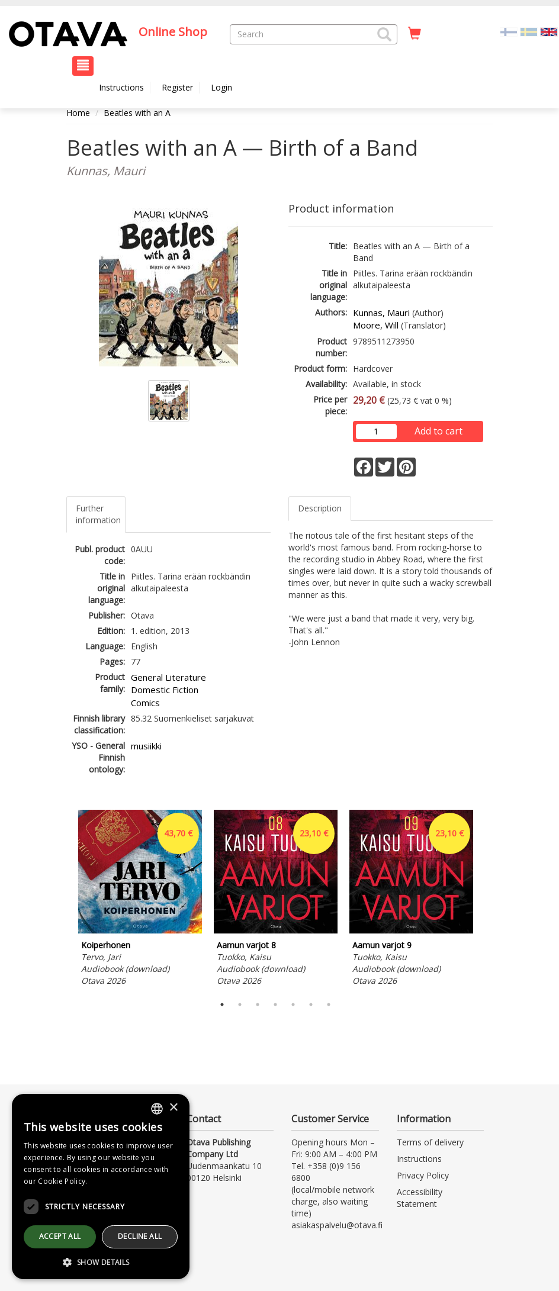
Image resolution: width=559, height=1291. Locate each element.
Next (487, 900)
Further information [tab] (98, 514)
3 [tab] (258, 1004)
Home (78, 112)
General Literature (168, 677)
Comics (145, 703)
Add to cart (438, 430)
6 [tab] (311, 1004)
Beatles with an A (137, 112)
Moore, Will (376, 325)
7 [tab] (329, 1004)
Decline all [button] (140, 1236)
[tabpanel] (140, 900)
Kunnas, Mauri (381, 312)
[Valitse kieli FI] (509, 31)
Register (177, 87)
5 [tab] (293, 1004)
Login (221, 87)
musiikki (146, 746)
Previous (63, 900)
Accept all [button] (60, 1236)
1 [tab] (222, 1004)
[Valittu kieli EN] (549, 31)
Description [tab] (320, 508)
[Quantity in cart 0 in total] (414, 34)
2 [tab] (240, 1004)
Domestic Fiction (164, 690)
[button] (384, 34)
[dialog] (100, 1186)
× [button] (173, 1107)
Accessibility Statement (419, 1197)
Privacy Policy (423, 1175)
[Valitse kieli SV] (529, 31)
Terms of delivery (430, 1142)
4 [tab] (275, 1004)
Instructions (121, 87)
